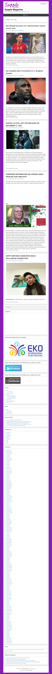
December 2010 (9, 625)
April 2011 (8, 619)
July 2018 (8, 532)
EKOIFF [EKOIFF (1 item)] (12, 649)
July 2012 (8, 601)
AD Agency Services (10, 393)
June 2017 (8, 548)
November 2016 (9, 554)
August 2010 (8, 630)
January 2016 (8, 565)
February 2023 (8, 482)
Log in (7, 409)
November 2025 (9, 453)
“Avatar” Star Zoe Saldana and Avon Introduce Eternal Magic (29, 661)
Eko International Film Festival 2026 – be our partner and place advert (19, 421)
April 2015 (8, 577)
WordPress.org (9, 413)
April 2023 (8, 479)
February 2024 (8, 468)
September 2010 (9, 629)
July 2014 (8, 586)
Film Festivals (8, 435)
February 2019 (8, 527)
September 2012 (9, 598)
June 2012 (8, 602)
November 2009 (9, 642)
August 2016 (8, 557)
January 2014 (8, 593)
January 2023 (8, 483)
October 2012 (8, 597)
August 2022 (8, 488)
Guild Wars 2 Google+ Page (11, 661)
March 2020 (8, 519)
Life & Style (8, 439)
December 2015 (9, 566)
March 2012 (8, 605)
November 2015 (9, 567)
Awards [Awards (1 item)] (8, 649)
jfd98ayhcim (8, 659)
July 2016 (8, 558)
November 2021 (9, 498)
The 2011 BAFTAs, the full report (20, 663)
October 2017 (8, 543)
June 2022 (8, 491)
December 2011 (9, 609)
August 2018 (8, 531)
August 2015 (8, 571)
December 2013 (9, 594)
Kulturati (7, 437)
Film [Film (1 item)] (14, 649)
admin (16, 30)
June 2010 (8, 633)
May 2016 (8, 561)
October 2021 (8, 499)
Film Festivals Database (10, 395)
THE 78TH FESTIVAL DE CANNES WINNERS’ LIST (15, 425)
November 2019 (9, 522)
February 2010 (8, 638)
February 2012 (8, 606)
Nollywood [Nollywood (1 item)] (21, 649)
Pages (7, 387)
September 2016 (9, 555)
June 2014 (8, 587)
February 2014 (8, 591)
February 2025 (8, 457)
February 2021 (8, 507)
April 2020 (8, 518)
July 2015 (8, 573)
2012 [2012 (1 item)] (6, 649)
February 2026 (8, 451)
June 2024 (8, 463)
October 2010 (8, 627)
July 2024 (8, 461)
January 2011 (8, 623)
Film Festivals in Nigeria (12, 397)
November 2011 (9, 610)
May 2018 (8, 535)
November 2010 (9, 626)
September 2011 (9, 613)
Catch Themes (29, 670)
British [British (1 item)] (10, 649)
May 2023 (8, 478)
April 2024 (8, 465)
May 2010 (8, 634)
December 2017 (9, 542)
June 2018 (8, 534)
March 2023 (8, 480)
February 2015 (8, 579)
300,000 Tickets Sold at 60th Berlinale (23, 657)
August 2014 (8, 585)
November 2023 (9, 472)
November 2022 (9, 486)
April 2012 (8, 603)
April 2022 (8, 494)
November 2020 (9, 511)
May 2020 (8, 516)
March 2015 (8, 578)
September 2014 (9, 583)
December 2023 (9, 471)
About (7, 390)
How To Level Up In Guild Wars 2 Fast (13, 660)
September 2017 (9, 544)
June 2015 (8, 574)
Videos (7, 441)
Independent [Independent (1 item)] (17, 649)
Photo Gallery (10, 391)
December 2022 (9, 484)
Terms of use (8, 402)
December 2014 (9, 582)
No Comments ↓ (21, 30)
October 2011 (8, 611)
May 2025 (8, 456)
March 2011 (8, 621)
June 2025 (8, 455)
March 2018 (8, 538)
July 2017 (8, 547)
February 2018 (8, 539)
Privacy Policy (8, 399)
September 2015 (9, 570)
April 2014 (8, 589)
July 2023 (8, 475)
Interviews (8, 436)
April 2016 (8, 562)
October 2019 (8, 523)
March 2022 (8, 495)
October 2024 (8, 460)
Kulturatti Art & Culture (10, 398)
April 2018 (8, 536)
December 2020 (9, 510)
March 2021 (8, 506)
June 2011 (8, 617)
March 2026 (8, 449)
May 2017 (8, 550)
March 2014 (8, 590)
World (7, 443)
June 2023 (8, 476)
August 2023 (8, 474)
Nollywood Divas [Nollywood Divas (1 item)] (25, 649)
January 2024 (8, 469)
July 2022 (8, 490)
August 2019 (8, 524)
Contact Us (8, 394)
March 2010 (8, 637)
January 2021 (8, 508)
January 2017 (8, 551)
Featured (10, 65)
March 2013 (8, 595)
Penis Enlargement (9, 663)
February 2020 (8, 520)
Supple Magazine (14, 9)
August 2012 (8, 599)
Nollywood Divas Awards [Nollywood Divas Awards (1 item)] (31, 649)
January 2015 (8, 581)
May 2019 (8, 526)
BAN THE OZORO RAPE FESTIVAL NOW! (14, 420)
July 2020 (8, 514)
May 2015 (8, 575)
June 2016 (8, 559)
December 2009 (9, 641)
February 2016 (8, 563)
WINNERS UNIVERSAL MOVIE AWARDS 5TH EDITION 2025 (17, 422)
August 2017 (8, 546)
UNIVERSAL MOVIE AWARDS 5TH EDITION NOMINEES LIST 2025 (18, 424)
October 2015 (8, 569)
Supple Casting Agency (10, 401)
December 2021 (9, 496)
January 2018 (8, 540)
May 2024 (8, 464)
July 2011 (8, 615)
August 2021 (8, 502)
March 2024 (8, 467)
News (7, 440)
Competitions (8, 432)
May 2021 (8, 503)
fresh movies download (10, 657)
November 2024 (9, 459)
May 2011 (8, 618)
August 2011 (8, 614)
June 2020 (8, 515)
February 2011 (8, 622)
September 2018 (9, 530)
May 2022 (8, 492)
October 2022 (8, 487)
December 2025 (9, 452)
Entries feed (8, 410)
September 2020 (9, 512)
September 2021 (9, 500)
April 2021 (8, 504)
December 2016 (9, 552)
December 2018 (9, 528)
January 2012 (8, 607)
